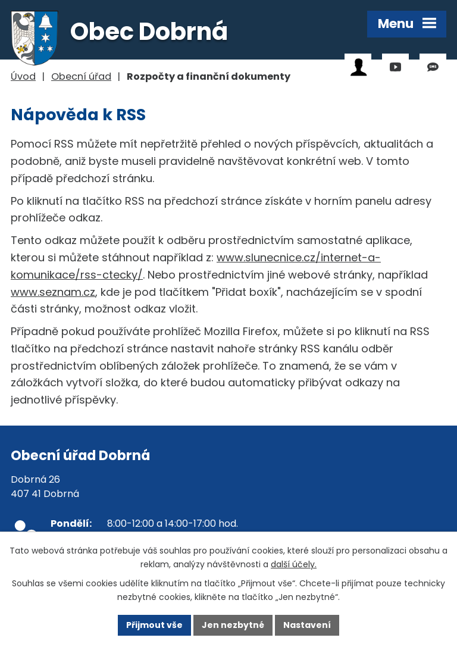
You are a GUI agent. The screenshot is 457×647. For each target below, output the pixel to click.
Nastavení (307, 625)
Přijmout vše (154, 625)
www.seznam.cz (53, 292)
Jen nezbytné (233, 625)
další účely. (294, 564)
